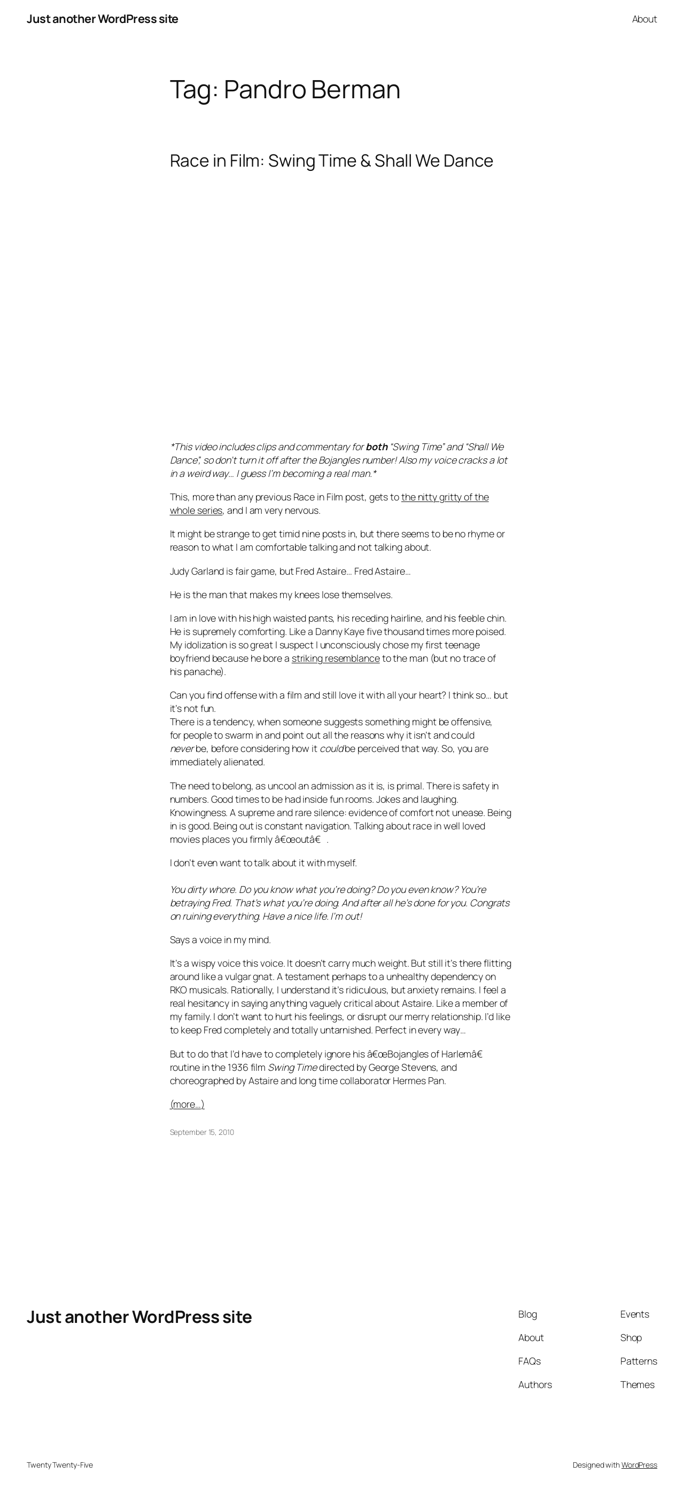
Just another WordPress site (102, 19)
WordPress (639, 1465)
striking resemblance (336, 658)
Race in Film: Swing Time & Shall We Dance (332, 160)
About (645, 18)
